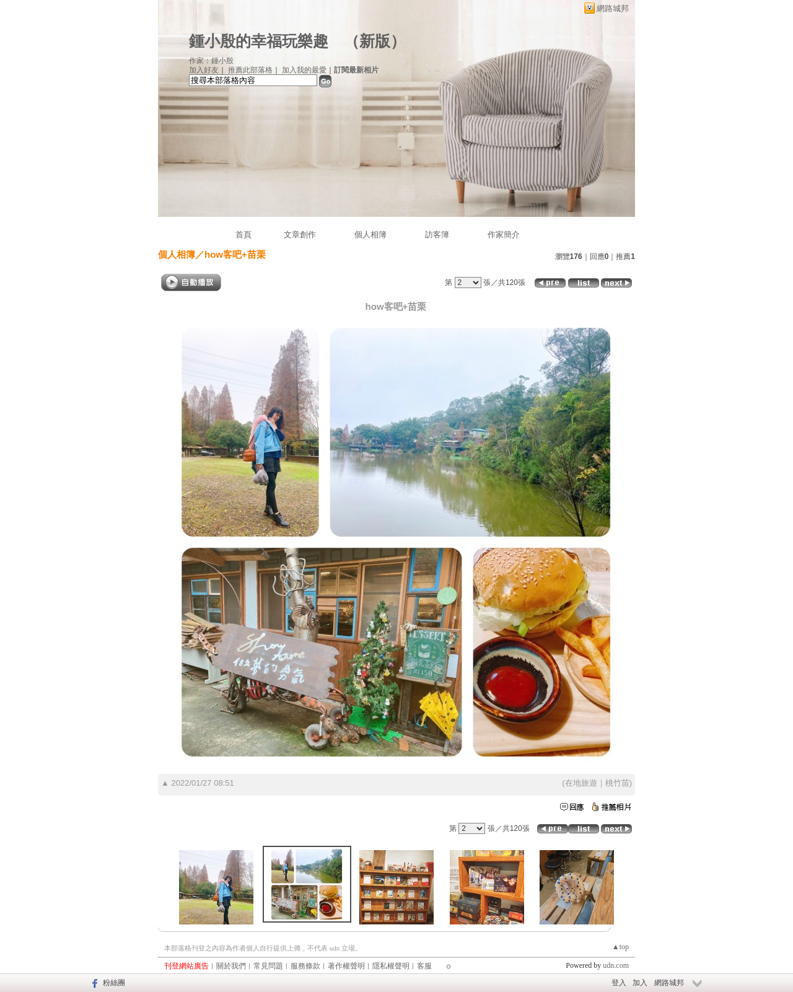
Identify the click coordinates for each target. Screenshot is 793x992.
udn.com (616, 965)
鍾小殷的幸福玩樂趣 (258, 41)
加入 (640, 982)
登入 (618, 982)
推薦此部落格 (250, 70)
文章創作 (300, 234)
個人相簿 (370, 234)
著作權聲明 (346, 966)
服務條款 (305, 966)
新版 (374, 41)
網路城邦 (613, 8)
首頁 (243, 234)
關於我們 (231, 966)
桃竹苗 (617, 783)
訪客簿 (437, 234)
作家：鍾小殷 (211, 60)
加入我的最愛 (304, 70)
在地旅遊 (581, 783)
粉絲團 (114, 982)
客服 (424, 966)
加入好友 (204, 70)
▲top (620, 946)
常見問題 (268, 966)
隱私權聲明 (391, 966)
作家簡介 (504, 234)
